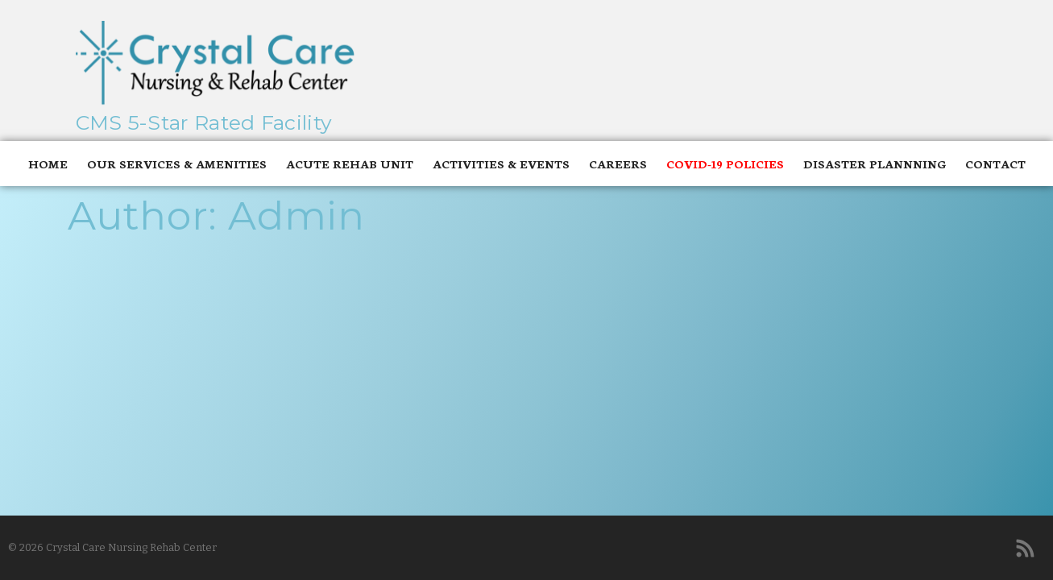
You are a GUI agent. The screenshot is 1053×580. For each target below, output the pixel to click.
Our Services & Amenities (177, 163)
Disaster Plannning (874, 163)
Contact (995, 163)
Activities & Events (501, 163)
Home (48, 163)
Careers (618, 163)
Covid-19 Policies (725, 163)
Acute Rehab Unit (349, 163)
